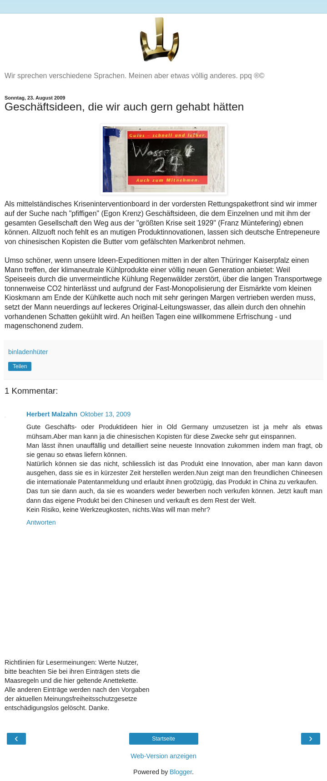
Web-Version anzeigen (163, 756)
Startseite (163, 739)
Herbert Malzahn (51, 414)
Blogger (181, 772)
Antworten (41, 522)
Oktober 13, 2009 (105, 414)
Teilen (20, 366)
